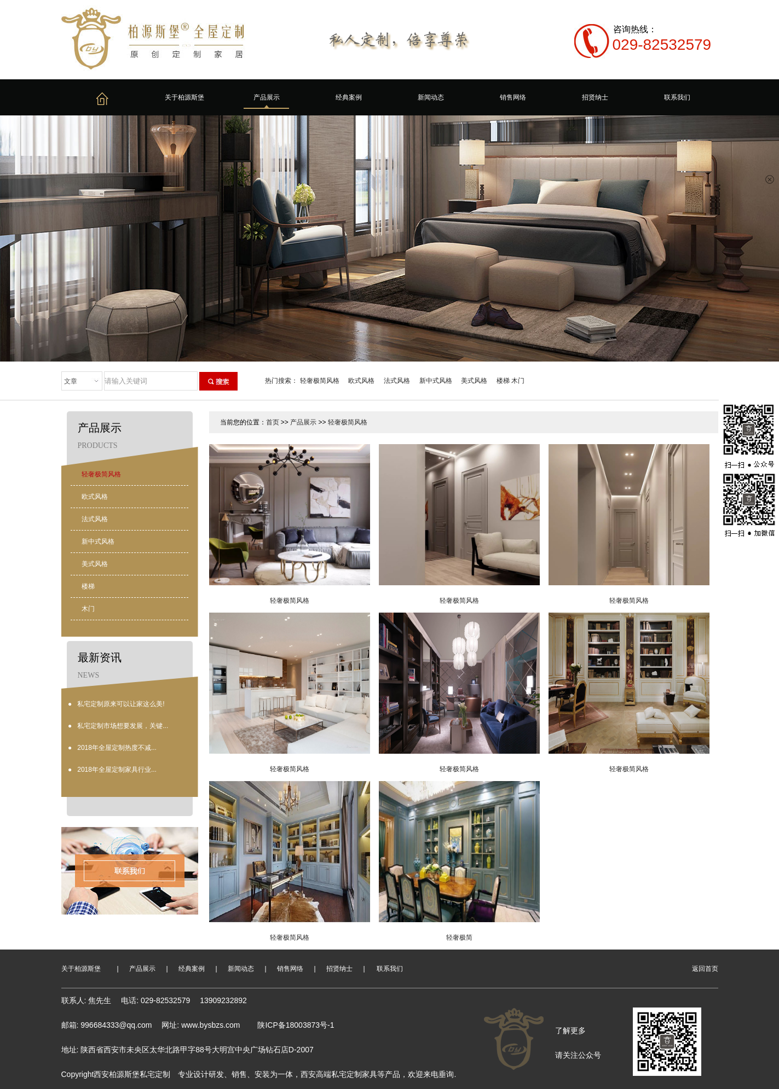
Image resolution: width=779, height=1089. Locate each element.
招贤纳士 (595, 97)
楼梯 (503, 381)
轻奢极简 (459, 937)
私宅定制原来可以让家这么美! (120, 704)
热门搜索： (281, 381)
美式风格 (474, 381)
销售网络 (513, 97)
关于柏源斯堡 (184, 97)
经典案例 (349, 97)
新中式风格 (435, 381)
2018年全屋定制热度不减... (117, 748)
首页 (272, 422)
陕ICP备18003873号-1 (295, 1025)
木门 (517, 381)
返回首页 (705, 968)
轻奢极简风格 (319, 381)
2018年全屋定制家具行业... (117, 769)
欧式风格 (361, 381)
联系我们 (677, 97)
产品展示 (266, 97)
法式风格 (397, 381)
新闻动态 (431, 97)
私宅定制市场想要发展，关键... (122, 726)
